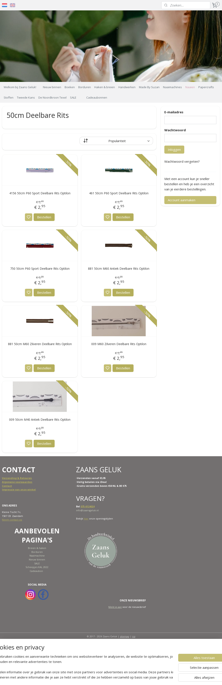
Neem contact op (12, 519)
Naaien (190, 87)
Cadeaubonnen (96, 97)
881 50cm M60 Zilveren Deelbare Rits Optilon (40, 344)
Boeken (70, 87)
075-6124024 (88, 506)
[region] (82, 667)
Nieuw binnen (52, 87)
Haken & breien (104, 87)
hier (86, 518)
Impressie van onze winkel (19, 489)
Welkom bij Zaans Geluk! (20, 87)
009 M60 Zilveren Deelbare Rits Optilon (118, 344)
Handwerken (126, 87)
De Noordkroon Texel (52, 97)
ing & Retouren (22, 478)
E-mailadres (173, 112)
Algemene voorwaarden (17, 482)
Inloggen (174, 149)
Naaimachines (172, 87)
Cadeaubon (36, 571)
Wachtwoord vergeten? (182, 161)
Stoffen (8, 97)
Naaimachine (37, 555)
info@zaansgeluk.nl (87, 510)
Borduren (84, 87)
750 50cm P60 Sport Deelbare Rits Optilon (40, 268)
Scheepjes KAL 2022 (37, 567)
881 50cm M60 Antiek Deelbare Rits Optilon (118, 268)
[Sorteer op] (116, 141)
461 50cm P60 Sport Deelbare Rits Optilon (119, 193)
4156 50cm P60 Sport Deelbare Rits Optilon (39, 193)
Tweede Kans (26, 97)
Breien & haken (37, 548)
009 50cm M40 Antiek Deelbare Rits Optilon (39, 419)
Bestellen (44, 217)
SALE (73, 97)
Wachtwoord (175, 130)
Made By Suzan (149, 87)
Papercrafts (206, 87)
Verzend (7, 478)
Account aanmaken (181, 200)
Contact (7, 485)
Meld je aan (115, 607)
